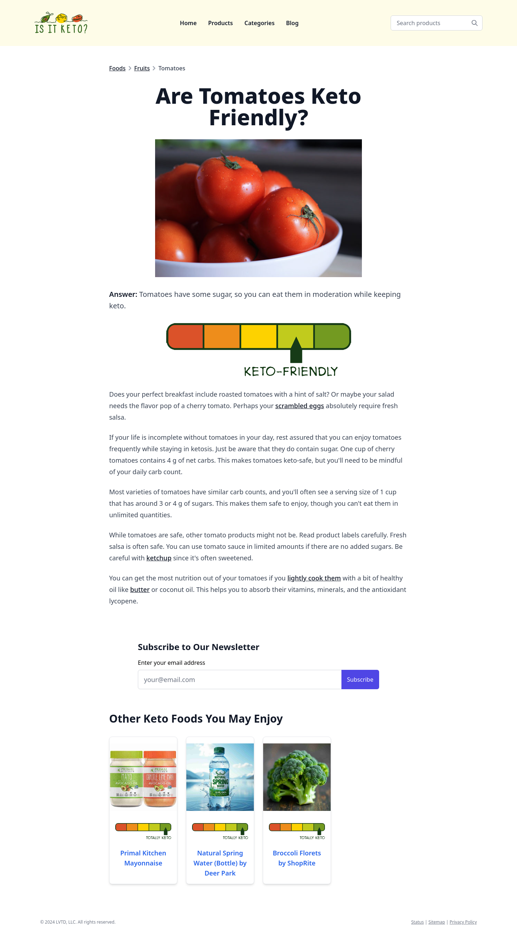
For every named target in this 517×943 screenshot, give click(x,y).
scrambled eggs (299, 405)
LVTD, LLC (65, 922)
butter (140, 589)
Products (220, 23)
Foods (117, 68)
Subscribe (360, 679)
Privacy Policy (463, 922)
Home (188, 23)
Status (417, 922)
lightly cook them (314, 578)
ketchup (159, 558)
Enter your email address (171, 663)
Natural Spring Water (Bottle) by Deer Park (220, 863)
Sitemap (436, 922)
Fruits (142, 68)
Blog (292, 23)
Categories (259, 23)
